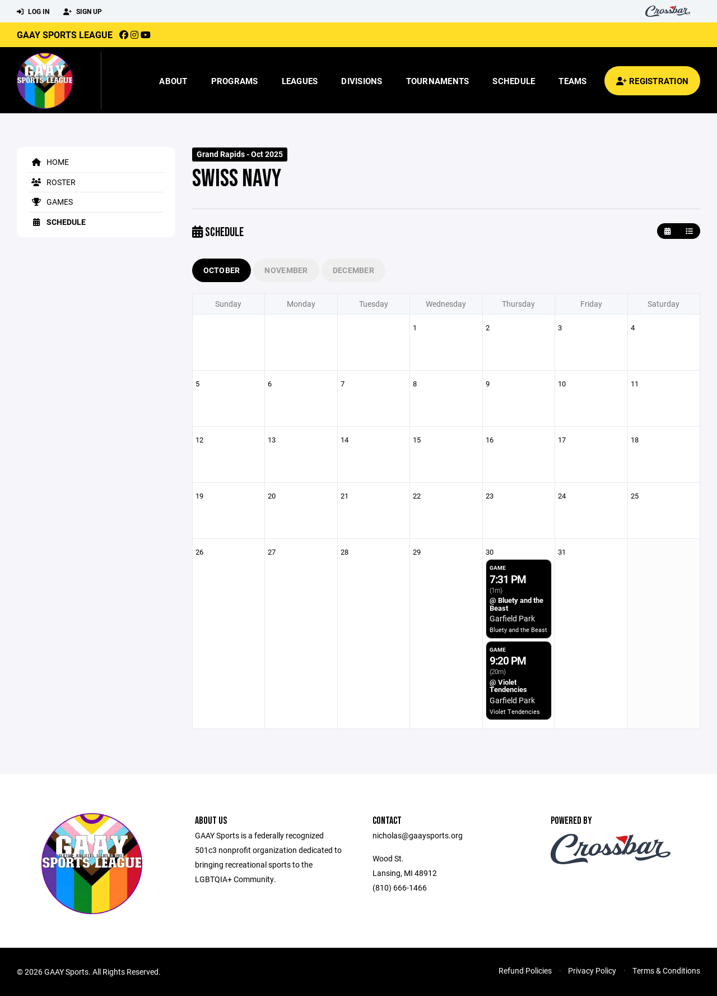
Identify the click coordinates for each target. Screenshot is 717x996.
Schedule (513, 80)
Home (48, 161)
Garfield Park (512, 618)
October (221, 270)
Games (50, 201)
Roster (52, 182)
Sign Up (82, 12)
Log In (33, 12)
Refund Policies (525, 970)
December (353, 270)
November (286, 270)
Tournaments (437, 80)
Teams (572, 80)
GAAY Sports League (65, 34)
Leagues (300, 80)
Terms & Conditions (666, 970)
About (173, 80)
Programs (234, 80)
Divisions (361, 80)
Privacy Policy (592, 970)
